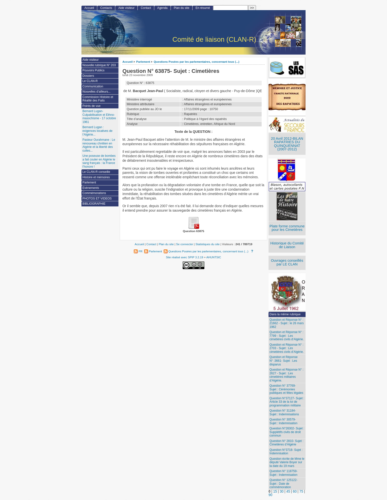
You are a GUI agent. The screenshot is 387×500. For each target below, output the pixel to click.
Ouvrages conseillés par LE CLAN (287, 262)
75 (301, 491)
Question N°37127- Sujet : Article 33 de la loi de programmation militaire (287, 402)
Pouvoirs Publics (93, 70)
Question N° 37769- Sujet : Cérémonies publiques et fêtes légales (286, 389)
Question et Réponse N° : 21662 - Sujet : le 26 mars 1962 (287, 323)
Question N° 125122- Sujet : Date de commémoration (283, 483)
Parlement (143, 61)
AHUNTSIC (213, 257)
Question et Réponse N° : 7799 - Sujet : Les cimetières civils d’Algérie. (287, 335)
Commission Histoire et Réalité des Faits (97, 98)
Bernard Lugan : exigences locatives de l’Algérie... (97, 130)
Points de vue (91, 106)
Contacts (106, 8)
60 (295, 491)
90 (270, 495)
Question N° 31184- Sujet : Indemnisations (284, 412)
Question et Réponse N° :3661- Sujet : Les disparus (284, 360)
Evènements (90, 188)
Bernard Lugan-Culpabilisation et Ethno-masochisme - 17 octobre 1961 (99, 116)
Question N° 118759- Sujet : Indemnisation (283, 473)
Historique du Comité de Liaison (287, 245)
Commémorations (94, 193)
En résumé (202, 8)
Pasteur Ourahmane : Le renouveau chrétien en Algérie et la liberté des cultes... (98, 145)
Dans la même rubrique (285, 314)
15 (275, 491)
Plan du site (181, 8)
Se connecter (184, 244)
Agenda (162, 8)
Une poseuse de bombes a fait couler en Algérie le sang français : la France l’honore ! (99, 161)
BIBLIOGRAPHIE (93, 203)
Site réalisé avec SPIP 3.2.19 (184, 257)
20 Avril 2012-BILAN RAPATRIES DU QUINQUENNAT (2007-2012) (287, 144)
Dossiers (88, 76)
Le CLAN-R (90, 81)
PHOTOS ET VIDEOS (97, 198)
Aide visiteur (126, 8)
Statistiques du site (207, 244)
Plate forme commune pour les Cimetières (287, 228)
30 (281, 491)
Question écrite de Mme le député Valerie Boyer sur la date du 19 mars (287, 462)
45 (288, 491)
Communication (92, 86)
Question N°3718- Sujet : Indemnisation (286, 451)
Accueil (127, 61)
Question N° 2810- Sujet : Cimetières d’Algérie (286, 442)
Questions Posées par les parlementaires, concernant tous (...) (196, 61)
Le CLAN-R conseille (96, 172)
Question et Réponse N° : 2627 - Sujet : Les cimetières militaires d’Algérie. (286, 375)
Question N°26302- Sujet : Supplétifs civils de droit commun (287, 432)
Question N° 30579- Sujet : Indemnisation (283, 421)
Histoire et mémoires (96, 177)
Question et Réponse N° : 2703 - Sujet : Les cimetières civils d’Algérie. (287, 348)
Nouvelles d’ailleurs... (96, 91)
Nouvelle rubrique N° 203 (99, 65)
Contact (146, 8)
